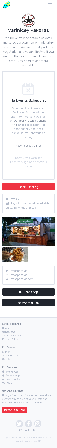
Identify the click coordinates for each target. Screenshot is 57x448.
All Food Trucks (11, 379)
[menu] (49, 4)
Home (5, 328)
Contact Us (8, 331)
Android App (28, 303)
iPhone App (28, 292)
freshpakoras (18, 271)
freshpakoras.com (21, 279)
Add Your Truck (11, 355)
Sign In (6, 351)
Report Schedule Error (28, 145)
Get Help (7, 359)
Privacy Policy (10, 339)
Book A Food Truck (14, 409)
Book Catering (28, 187)
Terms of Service (11, 335)
